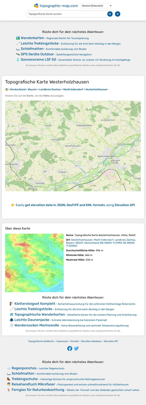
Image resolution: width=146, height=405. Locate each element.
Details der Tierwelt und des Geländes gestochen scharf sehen (103, 390)
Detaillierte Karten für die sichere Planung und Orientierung (102, 314)
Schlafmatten (32, 49)
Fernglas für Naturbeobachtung (38, 390)
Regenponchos (24, 368)
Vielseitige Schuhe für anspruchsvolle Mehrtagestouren (72, 379)
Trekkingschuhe (25, 379)
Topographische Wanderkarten (39, 314)
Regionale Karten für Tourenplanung (68, 38)
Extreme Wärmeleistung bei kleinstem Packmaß (79, 320)
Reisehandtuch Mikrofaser (33, 384)
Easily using (75, 205)
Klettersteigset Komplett (34, 303)
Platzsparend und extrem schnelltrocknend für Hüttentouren (93, 384)
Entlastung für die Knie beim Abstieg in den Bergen (91, 43)
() (101, 242)
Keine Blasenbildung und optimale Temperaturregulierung (95, 325)
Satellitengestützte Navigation (74, 54)
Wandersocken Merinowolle (36, 325)
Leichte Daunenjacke (31, 320)
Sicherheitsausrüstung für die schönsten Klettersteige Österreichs (96, 303)
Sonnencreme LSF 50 (38, 59)
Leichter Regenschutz (51, 368)
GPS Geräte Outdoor (37, 54)
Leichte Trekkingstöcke (40, 43)
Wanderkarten (32, 38)
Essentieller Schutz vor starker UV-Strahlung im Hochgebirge (94, 59)
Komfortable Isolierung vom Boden (66, 49)
